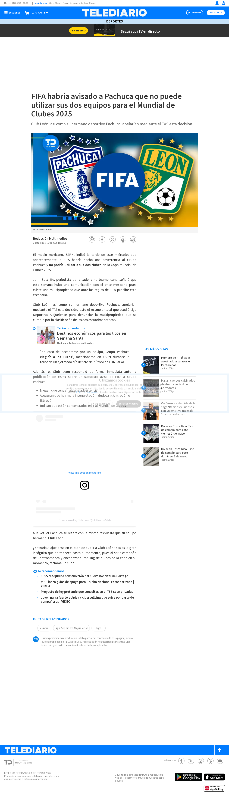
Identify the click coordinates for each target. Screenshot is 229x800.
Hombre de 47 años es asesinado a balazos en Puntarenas (176, 361)
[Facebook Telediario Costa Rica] (181, 761)
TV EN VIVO (195, 12)
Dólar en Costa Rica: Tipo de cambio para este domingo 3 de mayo (177, 453)
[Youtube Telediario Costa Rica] (220, 761)
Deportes (114, 21)
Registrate (215, 12)
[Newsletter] (223, 3)
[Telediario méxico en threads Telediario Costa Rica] (210, 761)
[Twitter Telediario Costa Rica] (191, 761)
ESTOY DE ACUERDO (128, 401)
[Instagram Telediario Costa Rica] (201, 761)
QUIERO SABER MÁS (100, 401)
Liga (98, 628)
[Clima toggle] (35, 12)
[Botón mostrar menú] (13, 12)
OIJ (50, 3)
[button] (92, 239)
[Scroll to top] (219, 750)
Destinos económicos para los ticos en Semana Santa (91, 335)
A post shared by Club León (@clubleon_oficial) (85, 520)
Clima (58, 3)
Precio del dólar (70, 3)
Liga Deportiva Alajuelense (71, 628)
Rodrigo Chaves (88, 3)
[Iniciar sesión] (217, 3)
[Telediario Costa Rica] (114, 12)
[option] (114, 183)
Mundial (44, 628)
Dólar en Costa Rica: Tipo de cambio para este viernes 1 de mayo (177, 430)
